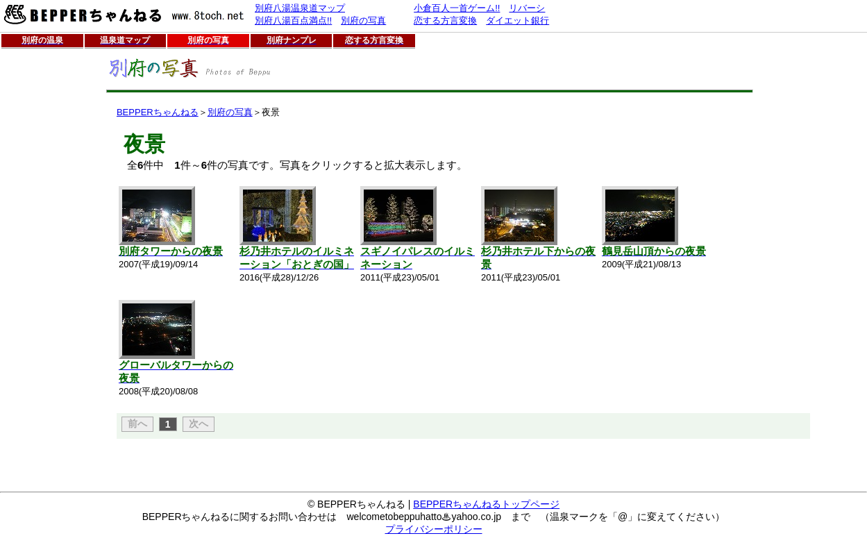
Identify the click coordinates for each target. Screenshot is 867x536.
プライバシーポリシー (433, 529)
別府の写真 (230, 112)
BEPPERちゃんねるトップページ (486, 504)
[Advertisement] (43, 260)
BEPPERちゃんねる (158, 112)
